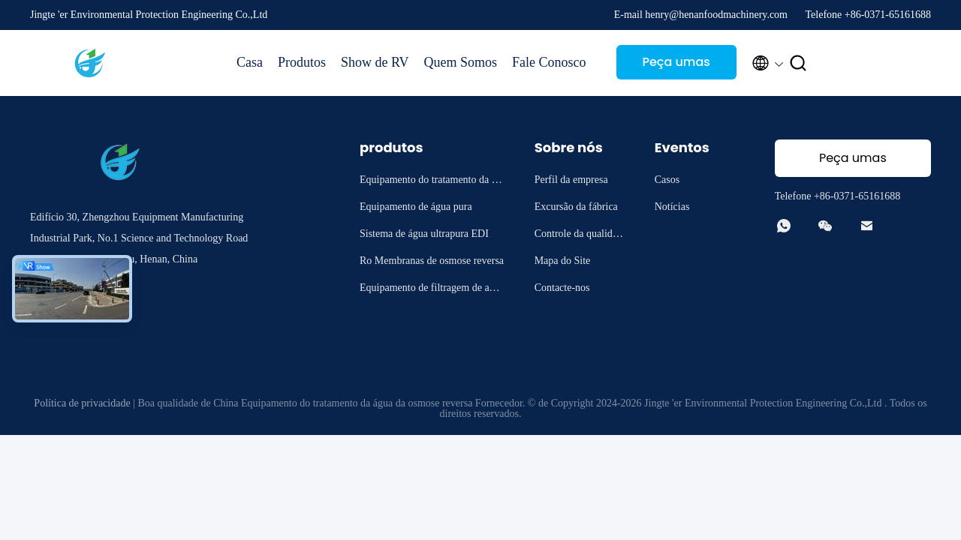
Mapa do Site (563, 260)
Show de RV (375, 62)
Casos (667, 179)
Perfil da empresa (571, 179)
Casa (249, 62)
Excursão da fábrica (576, 206)
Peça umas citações (675, 66)
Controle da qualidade (578, 236)
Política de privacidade (82, 403)
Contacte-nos (562, 287)
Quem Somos (461, 62)
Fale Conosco (549, 62)
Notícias (672, 206)
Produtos (302, 62)
